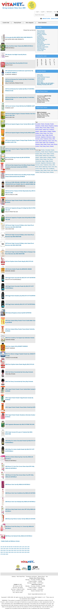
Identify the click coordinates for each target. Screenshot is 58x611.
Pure (47, 155)
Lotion (51, 170)
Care (47, 168)
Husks (41, 159)
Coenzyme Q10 (40, 48)
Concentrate (38, 161)
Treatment (45, 165)
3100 (17, 550)
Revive (55, 170)
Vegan (43, 161)
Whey (41, 153)
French (44, 153)
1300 (28, 546)
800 (16, 546)
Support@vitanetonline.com (39, 594)
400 (7, 546)
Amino (50, 165)
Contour (37, 172)
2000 (17, 548)
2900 (12, 550)
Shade (44, 170)
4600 (28, 552)
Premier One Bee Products (43, 77)
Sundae (52, 153)
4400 (23, 552)
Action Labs (40, 74)
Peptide (54, 157)
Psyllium (37, 159)
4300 (20, 552)
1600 (7, 548)
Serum (47, 172)
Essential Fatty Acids (42, 39)
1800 (12, 548)
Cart (55, 11)
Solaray (14, 576)
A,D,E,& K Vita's (41, 32)
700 (14, 546)
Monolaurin (49, 163)
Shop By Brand (17, 22)
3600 (1, 552)
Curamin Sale (6, 22)
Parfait (44, 155)
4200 (17, 552)
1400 (1, 548)
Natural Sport (40, 82)
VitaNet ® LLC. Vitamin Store (28, 561)
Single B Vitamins (41, 33)
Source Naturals (41, 79)
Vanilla (42, 152)
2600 (4, 550)
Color (53, 166)
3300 (23, 550)
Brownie (51, 161)
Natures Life (40, 80)
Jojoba (41, 157)
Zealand (37, 153)
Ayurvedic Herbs (41, 45)
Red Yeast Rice (21, 576)
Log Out (42, 11)
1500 (4, 548)
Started (51, 172)
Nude (44, 168)
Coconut (37, 165)
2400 (28, 548)
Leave (41, 165)
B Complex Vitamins (42, 34)
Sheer (40, 168)
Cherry (51, 159)
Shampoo (37, 170)
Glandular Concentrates (42, 47)
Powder (52, 150)
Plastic (44, 159)
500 (10, 546)
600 (12, 546)
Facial (48, 170)
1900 (15, 548)
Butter (40, 155)
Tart (48, 159)
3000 (15, 550)
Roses (36, 166)
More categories (29, 22)
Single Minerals (40, 38)
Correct (37, 168)
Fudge (46, 161)
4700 (1, 554)
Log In (37, 11)
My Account (49, 11)
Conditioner (51, 168)
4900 (7, 554)
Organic (37, 157)
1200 (25, 546)
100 (1, 546)
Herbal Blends (40, 43)
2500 (1, 550)
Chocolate (47, 150)
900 (18, 546)
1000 (20, 546)
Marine (45, 157)
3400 (25, 550)
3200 (20, 550)
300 (5, 546)
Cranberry (51, 155)
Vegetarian (43, 163)
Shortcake (37, 163)
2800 (9, 550)
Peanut (37, 155)
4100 (15, 552)
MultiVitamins (40, 37)
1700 (9, 548)
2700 (7, 550)
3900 (9, 552)
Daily (41, 170)
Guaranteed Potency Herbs (43, 44)
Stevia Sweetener (42, 22)
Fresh (41, 172)
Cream (49, 166)
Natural (46, 152)
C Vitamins (39, 35)
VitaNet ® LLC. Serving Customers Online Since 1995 (14, 5)
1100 (23, 546)
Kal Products (40, 76)
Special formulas (41, 40)
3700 (4, 552)
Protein (43, 150)
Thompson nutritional (31, 576)
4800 (4, 554)
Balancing (45, 166)
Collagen (49, 157)
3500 (28, 550)
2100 (20, 548)
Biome (40, 166)
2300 (25, 548)
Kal (47, 576)
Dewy (44, 172)
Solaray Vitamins (41, 78)
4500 (25, 552)
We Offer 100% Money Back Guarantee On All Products (32, 5)
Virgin (53, 163)
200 (3, 546)
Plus (56, 166)
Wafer (48, 153)
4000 (12, 552)
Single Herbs (40, 42)
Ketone (56, 152)
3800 (7, 552)
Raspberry (51, 152)
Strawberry (37, 152)
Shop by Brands (41, 30)
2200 (23, 548)
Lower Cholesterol (41, 49)
